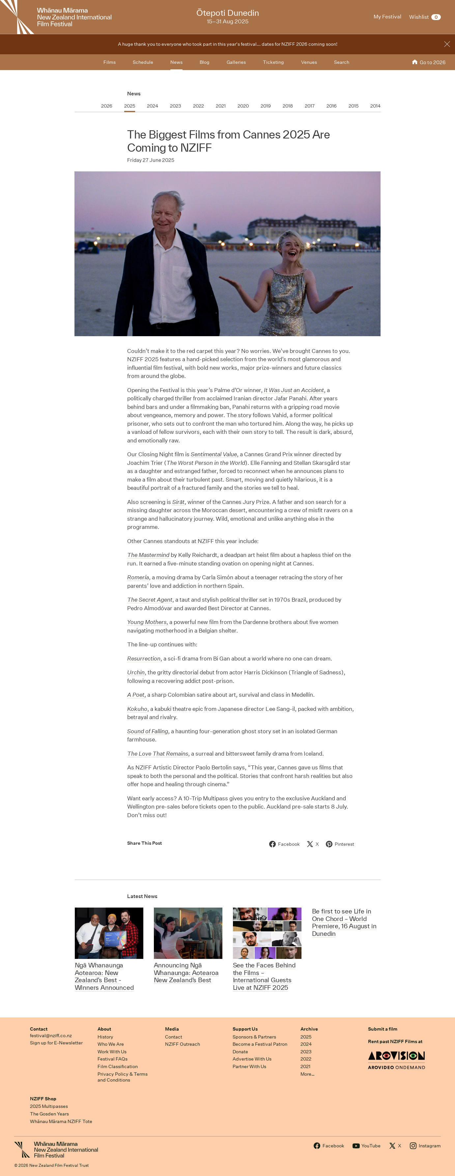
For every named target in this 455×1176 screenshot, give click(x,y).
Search (341, 62)
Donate (240, 1052)
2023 (306, 1052)
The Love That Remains (157, 753)
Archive (309, 1029)
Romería (138, 577)
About (104, 1029)
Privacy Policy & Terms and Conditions (123, 1077)
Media (172, 1029)
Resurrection (143, 658)
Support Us (245, 1029)
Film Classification (118, 1066)
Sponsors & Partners (254, 1037)
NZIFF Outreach (182, 1044)
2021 (305, 1066)
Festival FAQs (113, 1059)
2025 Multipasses (49, 1106)
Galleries (236, 62)
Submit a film (382, 1029)
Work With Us (112, 1052)
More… (307, 1074)
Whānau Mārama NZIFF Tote (61, 1121)
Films (109, 62)
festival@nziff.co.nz (51, 1035)
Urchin (136, 672)
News (134, 93)
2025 (305, 1037)
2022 (305, 1059)
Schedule (143, 62)
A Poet (135, 694)
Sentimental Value (214, 454)
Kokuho (137, 708)
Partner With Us (249, 1066)
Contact (38, 1029)
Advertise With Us (252, 1059)
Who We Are (111, 1044)
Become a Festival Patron (260, 1044)
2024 (306, 1044)
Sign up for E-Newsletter (56, 1043)
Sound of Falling (147, 731)
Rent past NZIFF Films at (395, 1041)
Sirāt (178, 501)
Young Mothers (146, 621)
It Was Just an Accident (294, 390)
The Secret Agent (149, 599)
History (105, 1037)
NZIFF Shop (43, 1099)
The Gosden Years (49, 1114)
